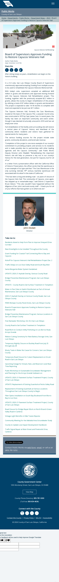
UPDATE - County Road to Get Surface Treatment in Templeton (29, 285)
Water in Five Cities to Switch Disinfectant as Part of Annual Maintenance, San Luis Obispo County (27, 290)
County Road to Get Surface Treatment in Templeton (25, 325)
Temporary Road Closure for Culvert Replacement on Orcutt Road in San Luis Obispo (28, 358)
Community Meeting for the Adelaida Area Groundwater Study (28, 420)
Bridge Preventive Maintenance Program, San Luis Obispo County (27, 279)
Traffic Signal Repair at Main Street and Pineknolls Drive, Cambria (26, 430)
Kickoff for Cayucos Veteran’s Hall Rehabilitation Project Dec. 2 (28, 260)
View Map (31, 492)
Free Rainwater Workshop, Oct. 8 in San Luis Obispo (24, 321)
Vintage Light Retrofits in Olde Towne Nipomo (22, 416)
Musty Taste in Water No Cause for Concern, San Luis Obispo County (28, 351)
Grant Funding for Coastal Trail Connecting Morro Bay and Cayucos (27, 254)
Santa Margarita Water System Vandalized (21, 269)
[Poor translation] (7, 540)
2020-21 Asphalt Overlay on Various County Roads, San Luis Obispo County (27, 297)
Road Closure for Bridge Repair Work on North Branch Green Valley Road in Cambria (28, 410)
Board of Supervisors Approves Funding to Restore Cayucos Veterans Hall (29, 19)
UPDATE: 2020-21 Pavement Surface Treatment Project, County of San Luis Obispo (29, 378)
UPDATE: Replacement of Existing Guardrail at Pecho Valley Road (29, 384)
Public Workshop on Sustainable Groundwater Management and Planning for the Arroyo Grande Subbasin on (28, 372)
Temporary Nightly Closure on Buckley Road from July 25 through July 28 (26, 344)
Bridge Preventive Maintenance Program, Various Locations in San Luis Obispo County (28, 315)
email (39, 447)
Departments (13, 18)
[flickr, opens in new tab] (32, 513)
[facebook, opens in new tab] (22, 513)
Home (4, 18)
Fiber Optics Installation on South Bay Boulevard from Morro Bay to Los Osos (28, 396)
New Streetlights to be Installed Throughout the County (26, 249)
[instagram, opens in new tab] (36, 513)
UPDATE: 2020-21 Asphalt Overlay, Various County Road (26, 273)
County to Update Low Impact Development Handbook (26, 425)
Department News (38, 18)
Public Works (8, 11)
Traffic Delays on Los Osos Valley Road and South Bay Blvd (27, 265)
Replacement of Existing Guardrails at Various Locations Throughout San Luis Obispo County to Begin (26, 390)
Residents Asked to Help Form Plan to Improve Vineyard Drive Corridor (28, 243)
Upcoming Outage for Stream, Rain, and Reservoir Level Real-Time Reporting (28, 365)
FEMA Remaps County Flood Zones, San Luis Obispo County (27, 303)
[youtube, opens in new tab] (27, 513)
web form (31, 447)
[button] (52, 3)
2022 (48, 18)
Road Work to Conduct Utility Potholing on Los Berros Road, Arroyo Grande (28, 331)
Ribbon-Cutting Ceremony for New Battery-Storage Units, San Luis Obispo (28, 337)
